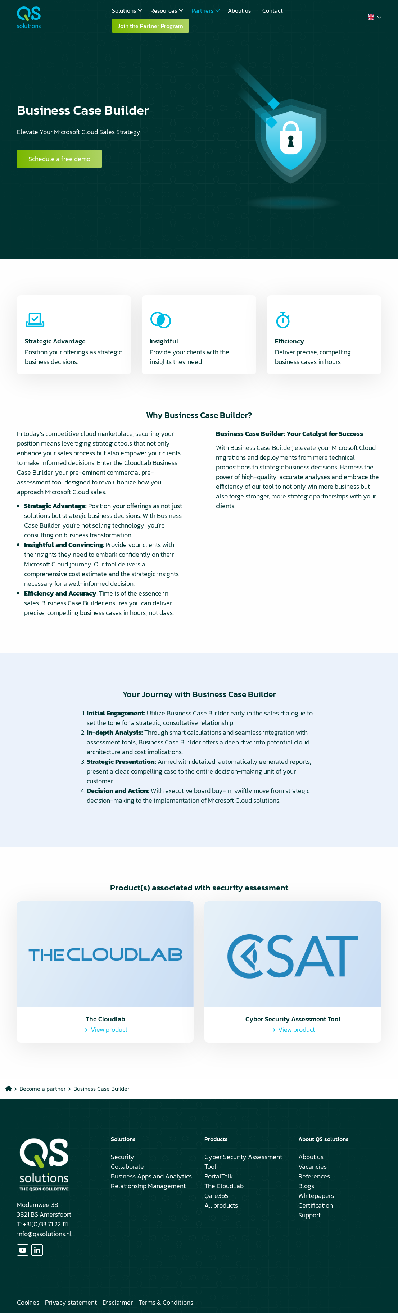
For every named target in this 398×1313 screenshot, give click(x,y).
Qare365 (216, 1195)
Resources (167, 10)
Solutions (127, 10)
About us (239, 10)
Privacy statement (71, 1302)
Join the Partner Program (150, 26)
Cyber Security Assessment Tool (243, 1161)
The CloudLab (224, 1186)
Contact (272, 10)
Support (309, 1215)
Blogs (306, 1186)
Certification (315, 1205)
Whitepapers (316, 1195)
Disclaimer (118, 1302)
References (314, 1176)
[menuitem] (125, 10)
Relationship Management (148, 1186)
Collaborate (127, 1166)
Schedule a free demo (59, 159)
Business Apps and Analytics (151, 1176)
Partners (205, 10)
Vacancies (312, 1166)
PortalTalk (218, 1176)
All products (221, 1205)
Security (122, 1157)
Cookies (28, 1302)
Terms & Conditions (166, 1302)
